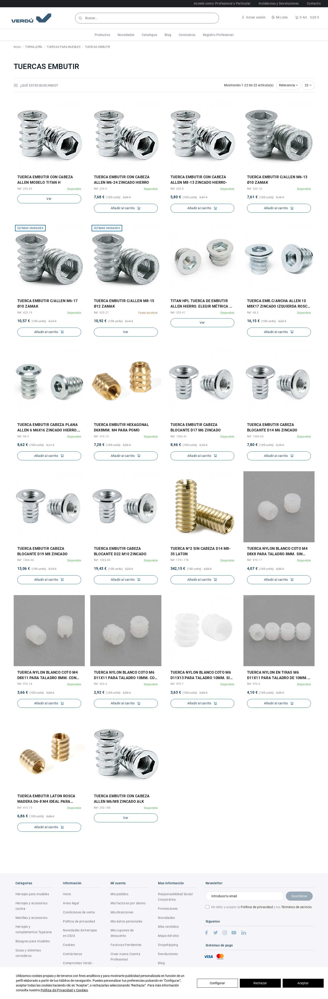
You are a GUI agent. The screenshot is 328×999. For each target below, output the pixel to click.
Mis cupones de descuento (122, 933)
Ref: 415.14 (101, 436)
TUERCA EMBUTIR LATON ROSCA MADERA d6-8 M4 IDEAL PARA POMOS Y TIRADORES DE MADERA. (47, 799)
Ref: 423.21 (101, 312)
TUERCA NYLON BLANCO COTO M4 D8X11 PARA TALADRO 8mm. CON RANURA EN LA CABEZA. (47, 675)
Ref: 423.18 (254, 188)
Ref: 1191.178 (179, 560)
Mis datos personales (126, 921)
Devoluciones (168, 954)
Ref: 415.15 (24, 807)
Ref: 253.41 (177, 312)
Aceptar (303, 983)
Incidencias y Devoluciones (279, 3)
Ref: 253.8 (177, 188)
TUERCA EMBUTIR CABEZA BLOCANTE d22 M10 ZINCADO (120, 551)
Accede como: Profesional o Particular (222, 3)
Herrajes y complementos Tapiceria (33, 929)
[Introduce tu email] (245, 896)
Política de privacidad (257, 907)
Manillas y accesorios (31, 918)
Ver (49, 199)
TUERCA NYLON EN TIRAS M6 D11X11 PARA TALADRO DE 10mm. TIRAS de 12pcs (277, 675)
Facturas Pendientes (126, 945)
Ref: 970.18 (24, 684)
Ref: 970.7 (177, 684)
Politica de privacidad (79, 921)
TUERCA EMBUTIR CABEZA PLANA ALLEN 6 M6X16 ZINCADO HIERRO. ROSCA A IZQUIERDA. (47, 428)
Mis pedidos (119, 894)
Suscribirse (299, 896)
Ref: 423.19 (24, 312)
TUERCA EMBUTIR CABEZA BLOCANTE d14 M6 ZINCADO (272, 427)
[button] (102, 35)
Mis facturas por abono (128, 903)
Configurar (217, 983)
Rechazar (260, 983)
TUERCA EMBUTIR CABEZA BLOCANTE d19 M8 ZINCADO (42, 551)
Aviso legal (71, 903)
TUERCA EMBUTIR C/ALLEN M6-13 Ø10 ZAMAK (277, 180)
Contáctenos (72, 954)
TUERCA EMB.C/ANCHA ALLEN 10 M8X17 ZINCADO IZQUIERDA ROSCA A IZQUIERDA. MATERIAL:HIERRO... (278, 304)
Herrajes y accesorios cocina (31, 905)
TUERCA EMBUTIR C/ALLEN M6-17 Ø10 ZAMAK (47, 303)
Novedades (166, 918)
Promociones (168, 908)
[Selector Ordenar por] (288, 85)
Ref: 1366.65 (102, 560)
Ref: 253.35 (24, 188)
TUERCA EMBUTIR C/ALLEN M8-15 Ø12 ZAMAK (124, 303)
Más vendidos (168, 926)
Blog (161, 963)
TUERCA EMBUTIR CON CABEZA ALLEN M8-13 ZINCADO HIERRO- (198, 180)
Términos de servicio (296, 907)
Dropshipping (168, 945)
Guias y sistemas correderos (28, 953)
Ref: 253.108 (102, 807)
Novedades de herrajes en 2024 (80, 933)
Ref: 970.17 (254, 560)
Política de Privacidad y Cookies (64, 990)
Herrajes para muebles (32, 894)
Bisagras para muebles (32, 941)
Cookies (69, 945)
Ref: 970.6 (253, 684)
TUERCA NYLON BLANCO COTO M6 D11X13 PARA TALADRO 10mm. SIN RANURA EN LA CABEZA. (201, 675)
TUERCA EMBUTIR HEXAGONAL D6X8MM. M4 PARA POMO (121, 427)
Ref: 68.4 (23, 436)
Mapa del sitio (168, 936)
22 (308, 85)
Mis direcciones (122, 912)
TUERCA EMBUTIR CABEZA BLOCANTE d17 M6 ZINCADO (195, 427)
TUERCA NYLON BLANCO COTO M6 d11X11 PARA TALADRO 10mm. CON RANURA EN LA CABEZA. (126, 675)
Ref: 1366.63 (255, 436)
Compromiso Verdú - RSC (78, 965)
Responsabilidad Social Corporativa (175, 896)
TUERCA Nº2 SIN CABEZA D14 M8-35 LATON (200, 551)
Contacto (314, 3)
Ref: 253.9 (100, 188)
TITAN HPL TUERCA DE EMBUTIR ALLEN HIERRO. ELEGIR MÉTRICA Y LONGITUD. (201, 304)
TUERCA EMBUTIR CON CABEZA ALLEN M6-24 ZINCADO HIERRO (122, 180)
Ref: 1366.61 (178, 436)
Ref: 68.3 (253, 312)
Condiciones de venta (79, 912)
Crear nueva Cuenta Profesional (125, 956)
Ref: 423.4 (100, 684)
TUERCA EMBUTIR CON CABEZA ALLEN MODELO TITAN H (45, 180)
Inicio (67, 894)
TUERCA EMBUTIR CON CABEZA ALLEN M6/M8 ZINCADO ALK (122, 799)
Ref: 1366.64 (25, 560)
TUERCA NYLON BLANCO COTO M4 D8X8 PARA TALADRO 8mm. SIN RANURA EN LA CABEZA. (277, 551)
